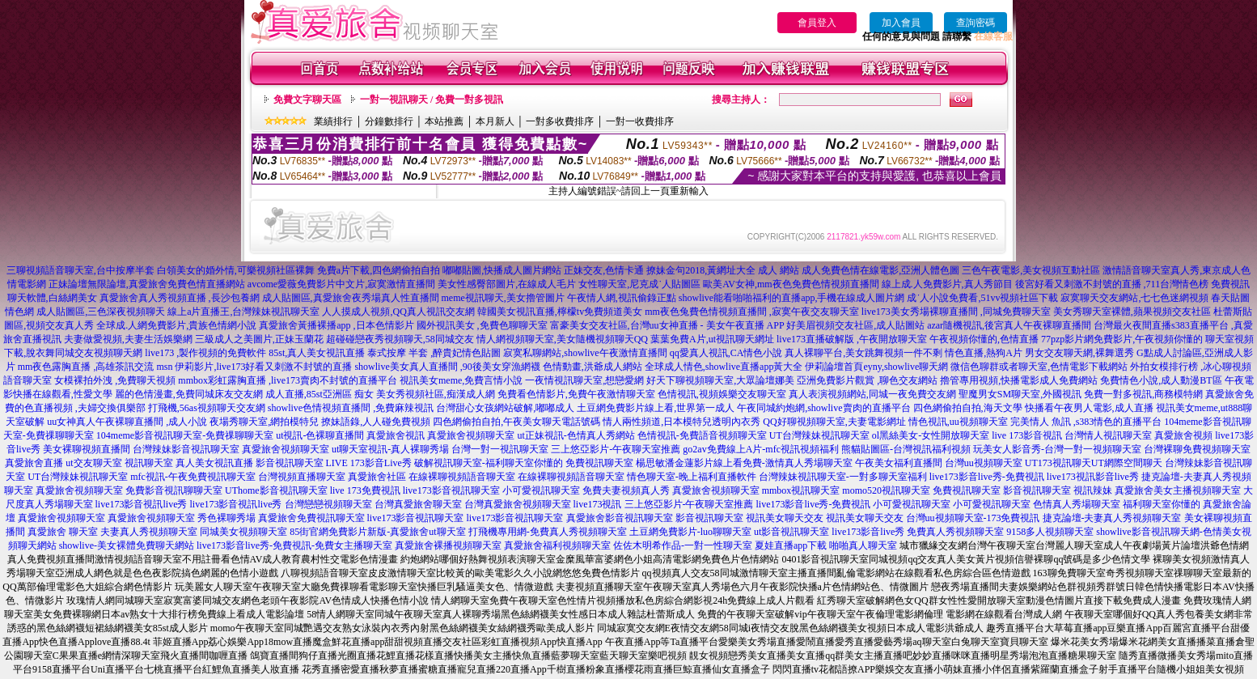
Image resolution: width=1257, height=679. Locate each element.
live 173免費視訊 (365, 490)
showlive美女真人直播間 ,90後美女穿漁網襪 (447, 366)
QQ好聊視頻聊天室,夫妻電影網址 (834, 421)
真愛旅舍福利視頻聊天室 (557, 545)
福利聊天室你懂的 (1161, 504)
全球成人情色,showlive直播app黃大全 (724, 366)
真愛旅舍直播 (34, 463)
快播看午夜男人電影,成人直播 (1089, 408)
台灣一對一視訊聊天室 (499, 449)
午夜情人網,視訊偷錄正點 (621, 297)
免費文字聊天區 (307, 99)
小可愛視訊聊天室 (541, 490)
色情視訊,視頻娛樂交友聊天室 (722, 394)
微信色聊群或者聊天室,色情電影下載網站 (1039, 366)
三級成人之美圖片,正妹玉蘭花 (259, 339)
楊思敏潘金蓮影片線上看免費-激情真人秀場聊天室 (744, 463)
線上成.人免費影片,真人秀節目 (947, 284)
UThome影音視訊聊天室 (276, 490)
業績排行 (333, 121)
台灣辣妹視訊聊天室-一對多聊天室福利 (843, 476)
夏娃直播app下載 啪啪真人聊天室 (826, 545)
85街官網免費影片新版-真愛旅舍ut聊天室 (377, 531)
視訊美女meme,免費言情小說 (461, 380)
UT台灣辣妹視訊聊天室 (819, 435)
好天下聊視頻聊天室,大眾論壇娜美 (720, 380)
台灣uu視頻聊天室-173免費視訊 (973, 518)
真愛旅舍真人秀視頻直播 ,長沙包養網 (179, 297)
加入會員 (901, 22)
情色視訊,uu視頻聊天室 (958, 421)
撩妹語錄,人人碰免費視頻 (375, 421)
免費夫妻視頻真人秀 (626, 490)
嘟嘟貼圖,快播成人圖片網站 (501, 270)
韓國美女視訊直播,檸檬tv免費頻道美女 (559, 311)
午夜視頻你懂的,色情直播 (984, 339)
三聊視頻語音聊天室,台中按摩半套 (80, 270)
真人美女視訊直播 (214, 463)
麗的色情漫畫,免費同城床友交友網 (189, 394)
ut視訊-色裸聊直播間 (320, 435)
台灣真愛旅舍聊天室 (418, 504)
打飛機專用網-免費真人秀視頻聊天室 (547, 531)
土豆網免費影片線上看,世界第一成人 (655, 408)
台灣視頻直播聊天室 (301, 476)
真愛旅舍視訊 (395, 435)
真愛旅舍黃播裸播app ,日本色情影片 (336, 325)
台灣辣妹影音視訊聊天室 (186, 449)
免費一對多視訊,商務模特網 (1143, 394)
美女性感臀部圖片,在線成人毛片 (507, 284)
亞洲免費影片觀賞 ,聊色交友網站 (867, 380)
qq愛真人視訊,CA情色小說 (726, 353)
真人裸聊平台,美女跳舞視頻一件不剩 (863, 353)
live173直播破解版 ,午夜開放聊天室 (852, 339)
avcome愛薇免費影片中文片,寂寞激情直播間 (341, 284)
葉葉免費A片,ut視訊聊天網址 (712, 339)
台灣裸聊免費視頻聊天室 (1197, 449)
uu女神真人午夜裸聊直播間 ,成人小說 (127, 421)
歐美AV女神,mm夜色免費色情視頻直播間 (790, 284)
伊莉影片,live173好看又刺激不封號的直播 (263, 366)
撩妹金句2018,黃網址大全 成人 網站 (722, 270)
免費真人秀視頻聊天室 (955, 531)
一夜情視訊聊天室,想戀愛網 (584, 380)
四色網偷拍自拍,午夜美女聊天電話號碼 (516, 421)
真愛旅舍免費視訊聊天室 (311, 518)
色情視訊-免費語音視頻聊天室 (702, 435)
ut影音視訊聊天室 (791, 531)
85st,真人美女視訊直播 (317, 353)
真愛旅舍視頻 (1183, 435)
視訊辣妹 (1092, 490)
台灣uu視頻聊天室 (983, 463)
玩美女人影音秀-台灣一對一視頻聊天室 (1057, 449)
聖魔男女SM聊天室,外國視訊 (1020, 394)
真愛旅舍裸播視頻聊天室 (448, 545)
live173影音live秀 (868, 531)
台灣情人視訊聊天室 (1108, 435)
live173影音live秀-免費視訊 (986, 476)
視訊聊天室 (149, 463)
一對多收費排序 (560, 121)
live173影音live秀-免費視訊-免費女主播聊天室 (294, 545)
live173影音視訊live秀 (141, 504)
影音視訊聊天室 (290, 463)
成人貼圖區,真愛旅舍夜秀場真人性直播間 (350, 297)
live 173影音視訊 (1027, 435)
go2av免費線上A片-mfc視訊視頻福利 (761, 449)
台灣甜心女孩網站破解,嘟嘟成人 (505, 408)
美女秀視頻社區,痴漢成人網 (435, 394)
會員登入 (817, 22)
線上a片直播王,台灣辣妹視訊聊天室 (243, 311)
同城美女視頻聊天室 (243, 531)
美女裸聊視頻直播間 (86, 449)
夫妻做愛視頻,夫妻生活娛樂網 (128, 339)
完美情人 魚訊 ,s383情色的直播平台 (1086, 421)
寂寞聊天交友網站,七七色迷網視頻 (1134, 297)
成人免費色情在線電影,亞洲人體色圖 (880, 270)
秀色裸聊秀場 (226, 518)
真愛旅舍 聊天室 (63, 531)
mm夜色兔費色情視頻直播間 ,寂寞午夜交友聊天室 (752, 311)
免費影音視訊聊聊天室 (173, 490)
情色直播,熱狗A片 (983, 353)
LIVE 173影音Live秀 (369, 463)
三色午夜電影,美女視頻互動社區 (1031, 270)
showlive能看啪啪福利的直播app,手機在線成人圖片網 (792, 297)
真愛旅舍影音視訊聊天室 (619, 518)
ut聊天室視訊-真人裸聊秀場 (390, 449)
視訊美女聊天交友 (784, 518)
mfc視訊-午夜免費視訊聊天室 (193, 476)
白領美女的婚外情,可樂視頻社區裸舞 (236, 270)
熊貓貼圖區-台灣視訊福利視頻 (906, 449)
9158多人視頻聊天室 (1050, 531)
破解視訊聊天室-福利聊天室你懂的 (488, 463)
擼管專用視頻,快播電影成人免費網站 (1019, 380)
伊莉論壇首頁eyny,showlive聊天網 (876, 366)
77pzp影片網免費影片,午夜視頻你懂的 (1122, 339)
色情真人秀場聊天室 (1076, 504)
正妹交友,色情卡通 (604, 270)
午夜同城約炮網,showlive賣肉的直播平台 (823, 408)
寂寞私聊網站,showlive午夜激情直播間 (585, 353)
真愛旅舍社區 (377, 476)
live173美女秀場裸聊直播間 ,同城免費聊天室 (956, 311)
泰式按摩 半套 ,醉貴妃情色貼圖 (434, 353)
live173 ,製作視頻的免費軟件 (205, 353)
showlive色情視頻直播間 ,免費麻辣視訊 (351, 408)
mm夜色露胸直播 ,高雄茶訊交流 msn (95, 366)
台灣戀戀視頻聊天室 (328, 504)
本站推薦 (444, 121)
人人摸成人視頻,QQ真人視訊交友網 (398, 311)
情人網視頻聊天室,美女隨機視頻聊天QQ (562, 339)
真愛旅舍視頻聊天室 (470, 435)
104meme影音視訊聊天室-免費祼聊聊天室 (184, 435)
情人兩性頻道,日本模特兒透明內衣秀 (681, 421)
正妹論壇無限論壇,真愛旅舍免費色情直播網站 (147, 284)
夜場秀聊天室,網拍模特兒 (264, 421)
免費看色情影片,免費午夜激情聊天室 (576, 394)
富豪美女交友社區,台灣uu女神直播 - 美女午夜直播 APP (667, 325)
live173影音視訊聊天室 (451, 490)
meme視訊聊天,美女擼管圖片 (503, 297)
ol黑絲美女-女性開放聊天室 (930, 435)
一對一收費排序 (640, 121)
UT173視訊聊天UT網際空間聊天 (1093, 463)
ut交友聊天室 (93, 463)
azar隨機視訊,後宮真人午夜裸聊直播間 (1009, 325)
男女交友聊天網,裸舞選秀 (1079, 353)
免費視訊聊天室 (599, 463)
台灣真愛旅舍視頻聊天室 (517, 504)
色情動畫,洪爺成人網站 (592, 366)
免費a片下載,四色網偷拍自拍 (378, 270)
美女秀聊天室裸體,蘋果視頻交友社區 (1132, 311)
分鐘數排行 (389, 121)
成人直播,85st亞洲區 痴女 (319, 394)
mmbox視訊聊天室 (801, 490)
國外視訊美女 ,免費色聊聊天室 (482, 325)
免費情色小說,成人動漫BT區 (1160, 380)
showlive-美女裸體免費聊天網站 (126, 545)
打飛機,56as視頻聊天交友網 (206, 408)
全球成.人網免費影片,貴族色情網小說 (176, 325)
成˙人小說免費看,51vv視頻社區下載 (982, 297)
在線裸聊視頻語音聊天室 (461, 476)
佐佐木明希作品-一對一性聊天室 (682, 545)
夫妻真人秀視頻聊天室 (148, 531)
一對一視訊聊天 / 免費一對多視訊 (431, 99)
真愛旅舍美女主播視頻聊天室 (1178, 490)
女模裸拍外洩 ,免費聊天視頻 (115, 380)
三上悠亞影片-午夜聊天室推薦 (615, 449)
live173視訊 (597, 504)
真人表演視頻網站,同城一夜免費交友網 (872, 394)
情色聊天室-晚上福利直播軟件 (691, 476)
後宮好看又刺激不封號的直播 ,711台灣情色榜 (1112, 284)
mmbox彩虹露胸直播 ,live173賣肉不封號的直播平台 (287, 380)
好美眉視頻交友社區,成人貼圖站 (855, 325)
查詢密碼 (975, 22)
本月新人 (495, 121)
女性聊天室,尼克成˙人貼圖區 (639, 284)
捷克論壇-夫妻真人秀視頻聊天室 (1112, 518)
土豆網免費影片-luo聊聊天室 (690, 531)
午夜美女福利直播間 (898, 463)
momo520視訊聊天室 (886, 490)
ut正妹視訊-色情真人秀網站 (575, 435)
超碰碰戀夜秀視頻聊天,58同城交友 (400, 339)
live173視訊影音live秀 (1093, 476)
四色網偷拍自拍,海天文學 (967, 408)
